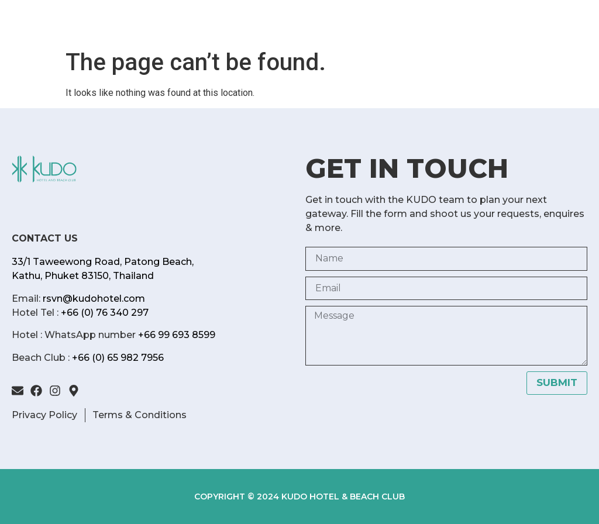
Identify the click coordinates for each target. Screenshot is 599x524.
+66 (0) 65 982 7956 (118, 357)
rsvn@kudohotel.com (94, 298)
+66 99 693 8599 (176, 334)
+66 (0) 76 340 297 (105, 312)
